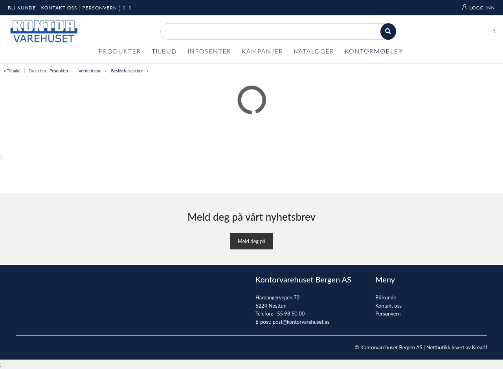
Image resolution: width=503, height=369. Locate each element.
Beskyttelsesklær (127, 70)
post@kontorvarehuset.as (301, 322)
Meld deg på (251, 241)
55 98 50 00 (291, 313)
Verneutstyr (90, 70)
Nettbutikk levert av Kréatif (456, 347)
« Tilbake (12, 70)
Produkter (59, 70)
